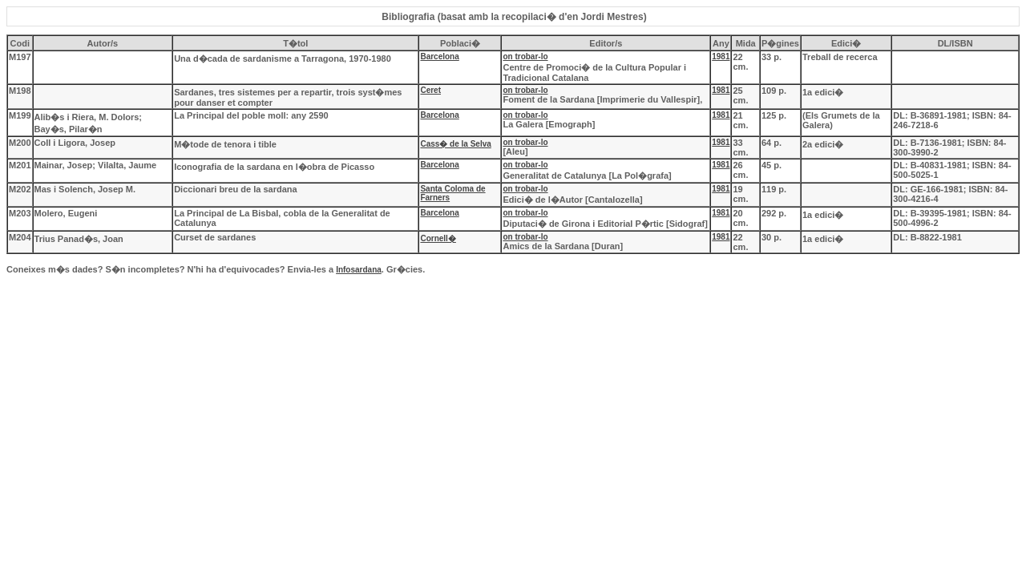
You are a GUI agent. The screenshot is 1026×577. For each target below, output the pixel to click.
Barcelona (439, 56)
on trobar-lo (525, 56)
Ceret (430, 90)
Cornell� (437, 238)
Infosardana (359, 269)
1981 (720, 56)
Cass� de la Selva (455, 143)
